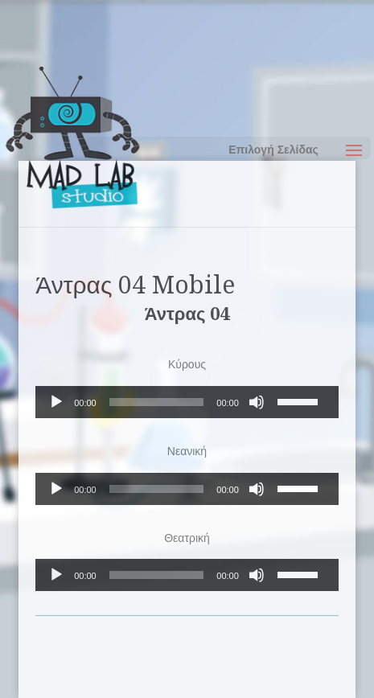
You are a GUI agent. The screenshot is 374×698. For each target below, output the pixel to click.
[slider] (156, 402)
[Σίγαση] (257, 402)
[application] (187, 402)
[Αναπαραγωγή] (56, 402)
